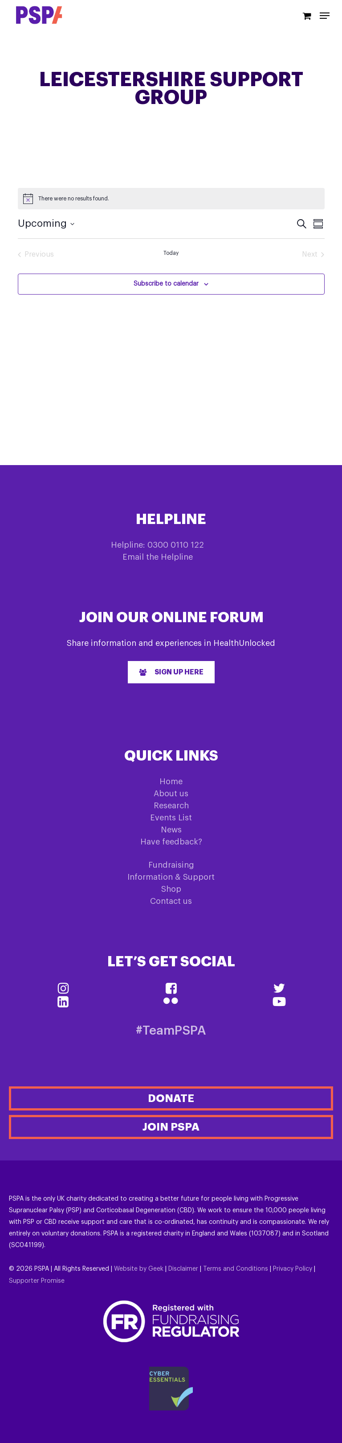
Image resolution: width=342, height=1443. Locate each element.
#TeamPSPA (171, 1031)
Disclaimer (183, 1269)
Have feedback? (171, 842)
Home (171, 782)
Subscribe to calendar (166, 284)
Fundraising (171, 865)
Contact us (171, 901)
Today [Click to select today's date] (171, 253)
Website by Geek (138, 1269)
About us (171, 794)
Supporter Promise (37, 1281)
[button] (171, 672)
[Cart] (306, 15)
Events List (171, 818)
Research (171, 806)
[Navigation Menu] (325, 15)
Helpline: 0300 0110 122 (157, 545)
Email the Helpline (157, 557)
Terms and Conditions (235, 1269)
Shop (171, 889)
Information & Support (171, 877)
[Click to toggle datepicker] (46, 223)
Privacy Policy (292, 1269)
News (171, 830)
